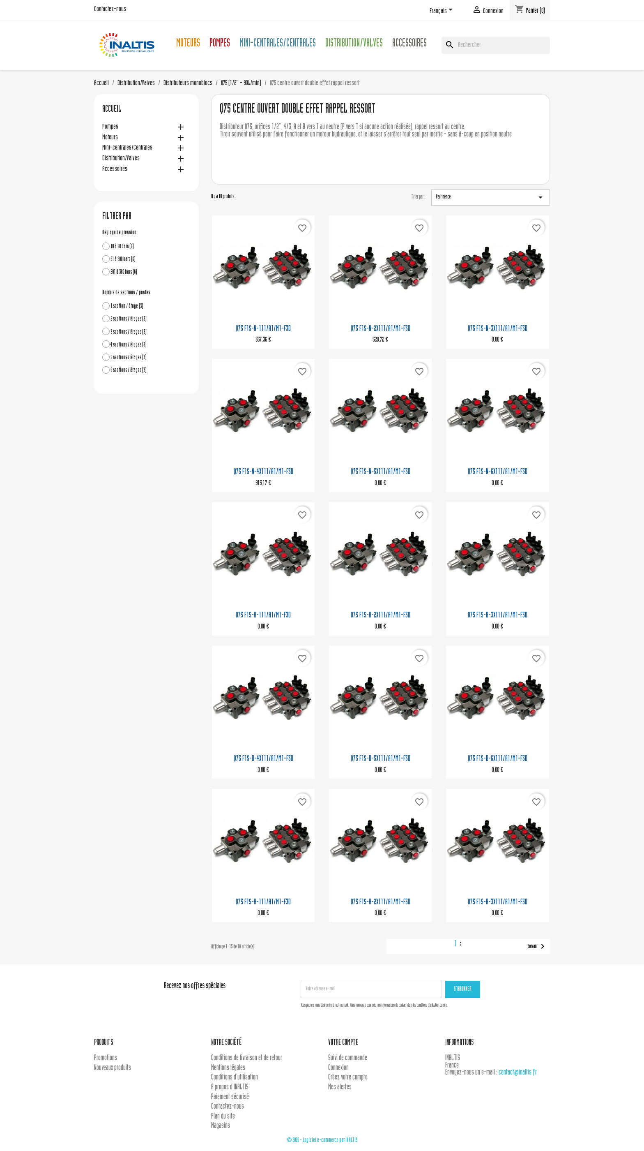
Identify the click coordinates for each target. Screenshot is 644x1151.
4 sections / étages (128, 345)
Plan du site (223, 1117)
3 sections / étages (128, 332)
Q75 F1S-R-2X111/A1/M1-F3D (380, 902)
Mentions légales (228, 1068)
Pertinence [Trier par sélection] (490, 197)
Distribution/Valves (354, 44)
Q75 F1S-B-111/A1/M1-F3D (263, 615)
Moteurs (188, 44)
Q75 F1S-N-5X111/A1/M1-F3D (380, 472)
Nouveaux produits (112, 1068)
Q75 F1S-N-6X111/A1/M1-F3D (497, 472)
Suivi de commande (347, 1058)
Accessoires (409, 44)
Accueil (111, 110)
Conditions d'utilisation (234, 1078)
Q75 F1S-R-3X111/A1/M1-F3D (497, 902)
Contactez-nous (110, 9)
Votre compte (343, 1043)
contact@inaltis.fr (518, 1073)
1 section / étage (126, 306)
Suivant (537, 946)
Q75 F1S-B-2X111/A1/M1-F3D (380, 615)
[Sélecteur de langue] (442, 11)
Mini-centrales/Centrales (277, 44)
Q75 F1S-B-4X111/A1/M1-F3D (263, 759)
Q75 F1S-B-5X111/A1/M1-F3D (380, 759)
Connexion (338, 1068)
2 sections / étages (128, 319)
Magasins (220, 1126)
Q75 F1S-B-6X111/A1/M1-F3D (497, 759)
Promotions (105, 1058)
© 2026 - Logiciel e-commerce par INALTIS (322, 1140)
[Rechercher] (496, 45)
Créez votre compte (348, 1078)
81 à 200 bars (123, 260)
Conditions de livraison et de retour (246, 1058)
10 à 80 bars (122, 247)
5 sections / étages (128, 358)
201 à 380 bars (123, 272)
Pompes (219, 44)
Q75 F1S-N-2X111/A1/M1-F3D (380, 329)
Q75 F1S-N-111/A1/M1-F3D (263, 329)
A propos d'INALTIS (229, 1087)
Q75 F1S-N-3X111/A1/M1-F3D (497, 329)
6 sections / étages (128, 370)
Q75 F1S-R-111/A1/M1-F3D (263, 902)
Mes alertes (340, 1087)
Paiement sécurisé (230, 1097)
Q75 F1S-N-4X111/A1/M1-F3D (263, 472)
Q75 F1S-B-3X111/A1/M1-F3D (497, 615)
